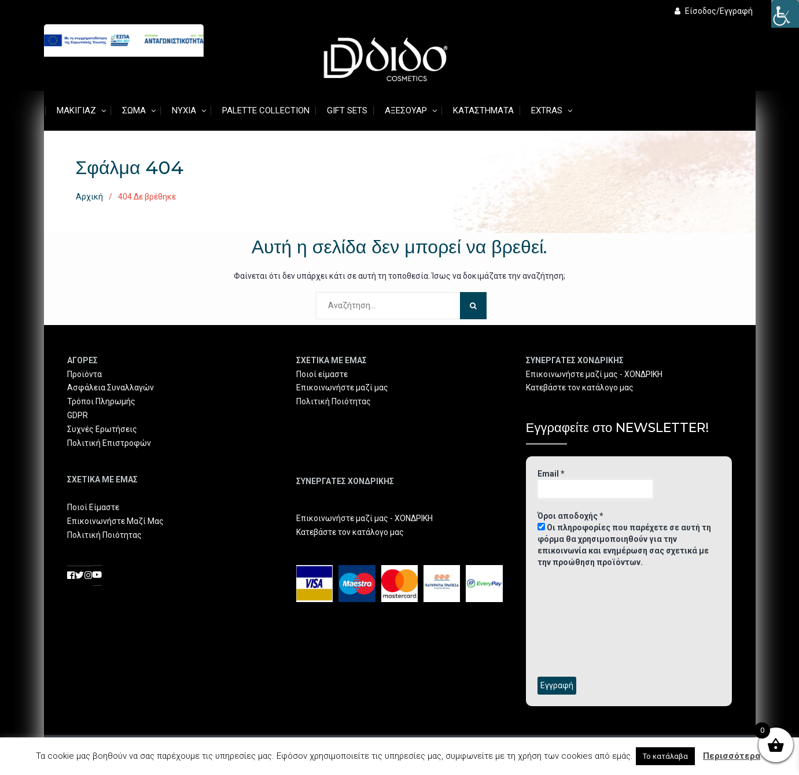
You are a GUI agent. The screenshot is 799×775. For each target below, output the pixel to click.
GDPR (77, 415)
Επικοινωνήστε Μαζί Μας (115, 521)
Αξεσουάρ (406, 110)
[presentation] (584, 621)
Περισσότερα (731, 756)
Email (551, 473)
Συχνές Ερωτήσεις (102, 429)
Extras (546, 110)
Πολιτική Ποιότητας (104, 535)
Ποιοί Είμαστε (93, 507)
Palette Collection (266, 110)
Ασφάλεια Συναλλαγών (110, 387)
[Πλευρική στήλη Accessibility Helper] (785, 14)
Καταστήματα (483, 110)
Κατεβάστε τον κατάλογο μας (350, 532)
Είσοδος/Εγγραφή (714, 11)
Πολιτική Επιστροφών (109, 443)
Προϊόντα (84, 374)
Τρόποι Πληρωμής (101, 401)
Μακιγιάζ (76, 110)
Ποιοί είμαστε (322, 374)
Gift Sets (347, 110)
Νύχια (184, 110)
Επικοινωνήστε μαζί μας (342, 387)
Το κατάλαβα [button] (665, 756)
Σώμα (134, 110)
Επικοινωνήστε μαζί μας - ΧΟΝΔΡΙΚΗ (364, 518)
